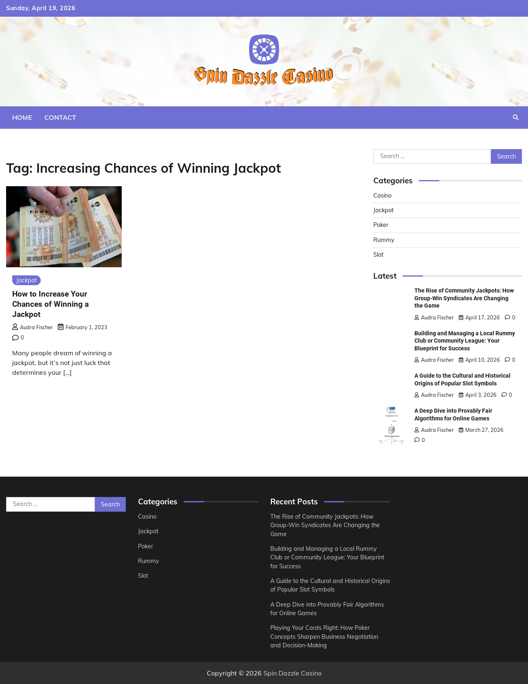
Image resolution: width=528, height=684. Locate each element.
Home (22, 117)
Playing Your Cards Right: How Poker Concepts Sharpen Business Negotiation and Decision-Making (324, 636)
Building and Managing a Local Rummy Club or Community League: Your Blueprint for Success (464, 341)
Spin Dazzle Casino (292, 673)
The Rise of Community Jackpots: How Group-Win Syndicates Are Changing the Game (464, 298)
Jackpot (26, 280)
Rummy (383, 240)
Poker (380, 225)
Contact (60, 117)
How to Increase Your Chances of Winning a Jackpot (50, 304)
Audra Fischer (32, 327)
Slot (378, 254)
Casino (382, 195)
